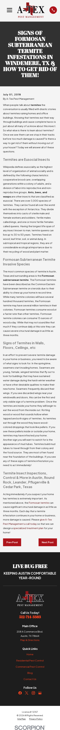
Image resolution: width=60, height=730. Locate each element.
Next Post (48, 542)
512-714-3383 (30, 616)
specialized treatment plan (28, 528)
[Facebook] (20, 693)
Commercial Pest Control (30, 666)
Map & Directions (30, 639)
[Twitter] (26, 693)
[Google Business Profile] (40, 693)
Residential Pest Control (30, 660)
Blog (30, 672)
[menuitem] (21, 719)
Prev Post (12, 542)
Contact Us (30, 678)
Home (30, 654)
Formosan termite (39, 502)
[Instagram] (33, 693)
